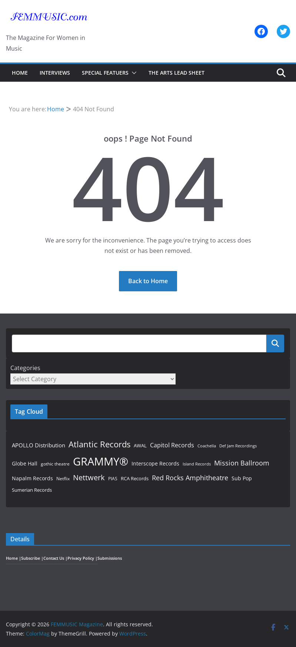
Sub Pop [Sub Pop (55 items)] (242, 478)
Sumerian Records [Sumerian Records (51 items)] (32, 490)
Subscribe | (32, 558)
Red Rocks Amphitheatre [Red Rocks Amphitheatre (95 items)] (190, 477)
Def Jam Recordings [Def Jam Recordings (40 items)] (238, 445)
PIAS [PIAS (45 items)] (112, 478)
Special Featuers (105, 72)
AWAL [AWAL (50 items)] (140, 445)
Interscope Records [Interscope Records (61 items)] (155, 463)
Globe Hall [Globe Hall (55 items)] (24, 463)
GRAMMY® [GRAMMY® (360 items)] (100, 461)
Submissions (109, 558)
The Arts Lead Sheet (176, 72)
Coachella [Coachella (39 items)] (206, 445)
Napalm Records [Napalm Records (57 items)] (32, 478)
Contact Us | (55, 558)
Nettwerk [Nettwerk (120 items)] (89, 477)
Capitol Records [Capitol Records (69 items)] (172, 445)
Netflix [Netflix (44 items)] (63, 478)
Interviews (55, 72)
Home (20, 72)
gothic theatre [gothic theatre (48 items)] (55, 464)
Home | (13, 558)
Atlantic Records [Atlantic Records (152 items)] (99, 444)
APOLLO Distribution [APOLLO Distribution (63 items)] (38, 445)
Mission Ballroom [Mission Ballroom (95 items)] (241, 462)
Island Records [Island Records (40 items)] (197, 464)
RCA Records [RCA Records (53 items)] (135, 478)
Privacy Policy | (82, 558)
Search (275, 343)
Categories (25, 368)
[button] (133, 73)
